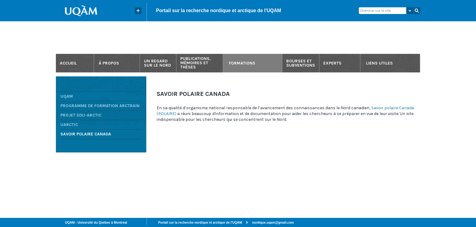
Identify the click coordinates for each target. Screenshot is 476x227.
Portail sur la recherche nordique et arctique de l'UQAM (218, 10)
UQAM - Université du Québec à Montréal (96, 222)
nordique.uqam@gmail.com (273, 222)
